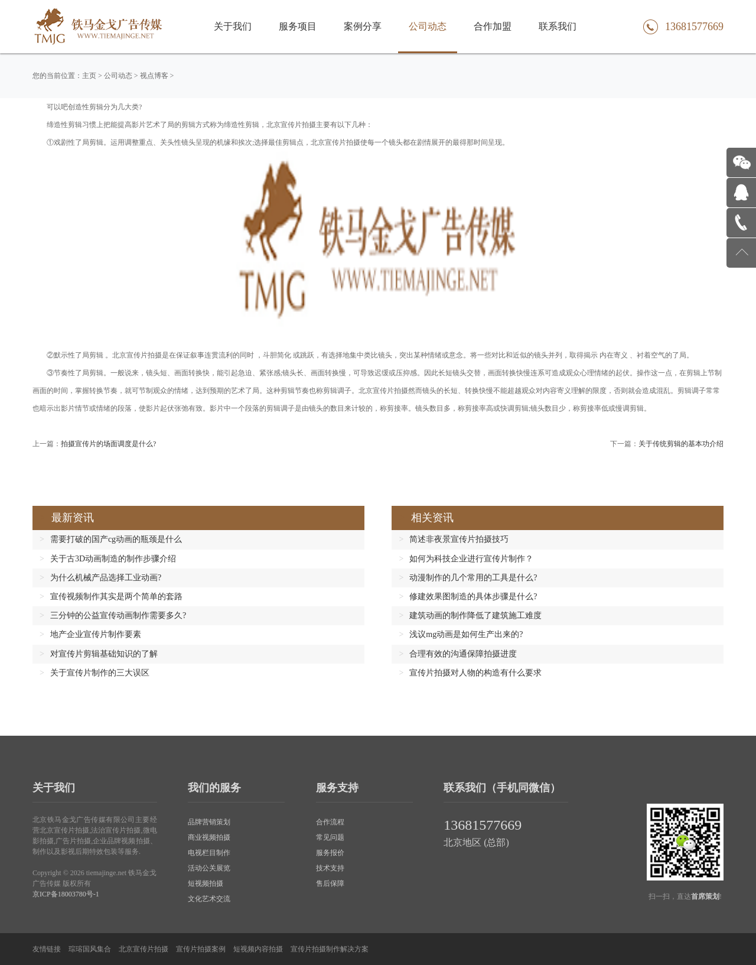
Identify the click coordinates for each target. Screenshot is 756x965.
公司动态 (428, 26)
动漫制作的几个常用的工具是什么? (473, 577)
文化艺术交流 (209, 899)
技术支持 (330, 868)
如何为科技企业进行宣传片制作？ (471, 558)
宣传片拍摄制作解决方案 (330, 949)
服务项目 (298, 26)
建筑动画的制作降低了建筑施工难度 (475, 615)
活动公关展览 (209, 868)
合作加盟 (492, 26)
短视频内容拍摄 (258, 949)
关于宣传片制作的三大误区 (99, 672)
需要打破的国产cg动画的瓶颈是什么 (116, 539)
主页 (89, 76)
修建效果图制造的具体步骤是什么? (473, 596)
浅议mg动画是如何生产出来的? (466, 634)
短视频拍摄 (205, 883)
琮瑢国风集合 (90, 949)
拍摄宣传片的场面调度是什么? (108, 444)
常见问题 (330, 837)
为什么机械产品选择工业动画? (105, 577)
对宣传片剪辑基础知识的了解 (104, 653)
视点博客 (154, 76)
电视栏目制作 (209, 853)
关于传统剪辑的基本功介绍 (681, 444)
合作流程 (330, 822)
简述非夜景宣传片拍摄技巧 (459, 539)
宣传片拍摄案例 (201, 949)
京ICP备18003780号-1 (65, 894)
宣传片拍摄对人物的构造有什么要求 (475, 672)
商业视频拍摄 (209, 837)
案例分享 (363, 26)
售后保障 (330, 883)
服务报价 (330, 853)
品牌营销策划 (209, 822)
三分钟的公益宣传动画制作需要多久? (118, 615)
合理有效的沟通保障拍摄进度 (463, 653)
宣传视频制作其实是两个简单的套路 (116, 596)
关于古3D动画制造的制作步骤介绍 (113, 558)
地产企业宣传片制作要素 (95, 634)
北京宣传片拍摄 (143, 949)
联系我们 (557, 26)
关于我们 (233, 26)
